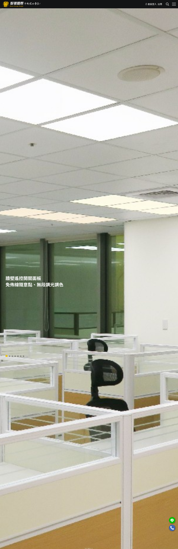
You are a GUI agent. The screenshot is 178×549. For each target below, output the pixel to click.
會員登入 (152, 4)
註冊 (160, 4)
